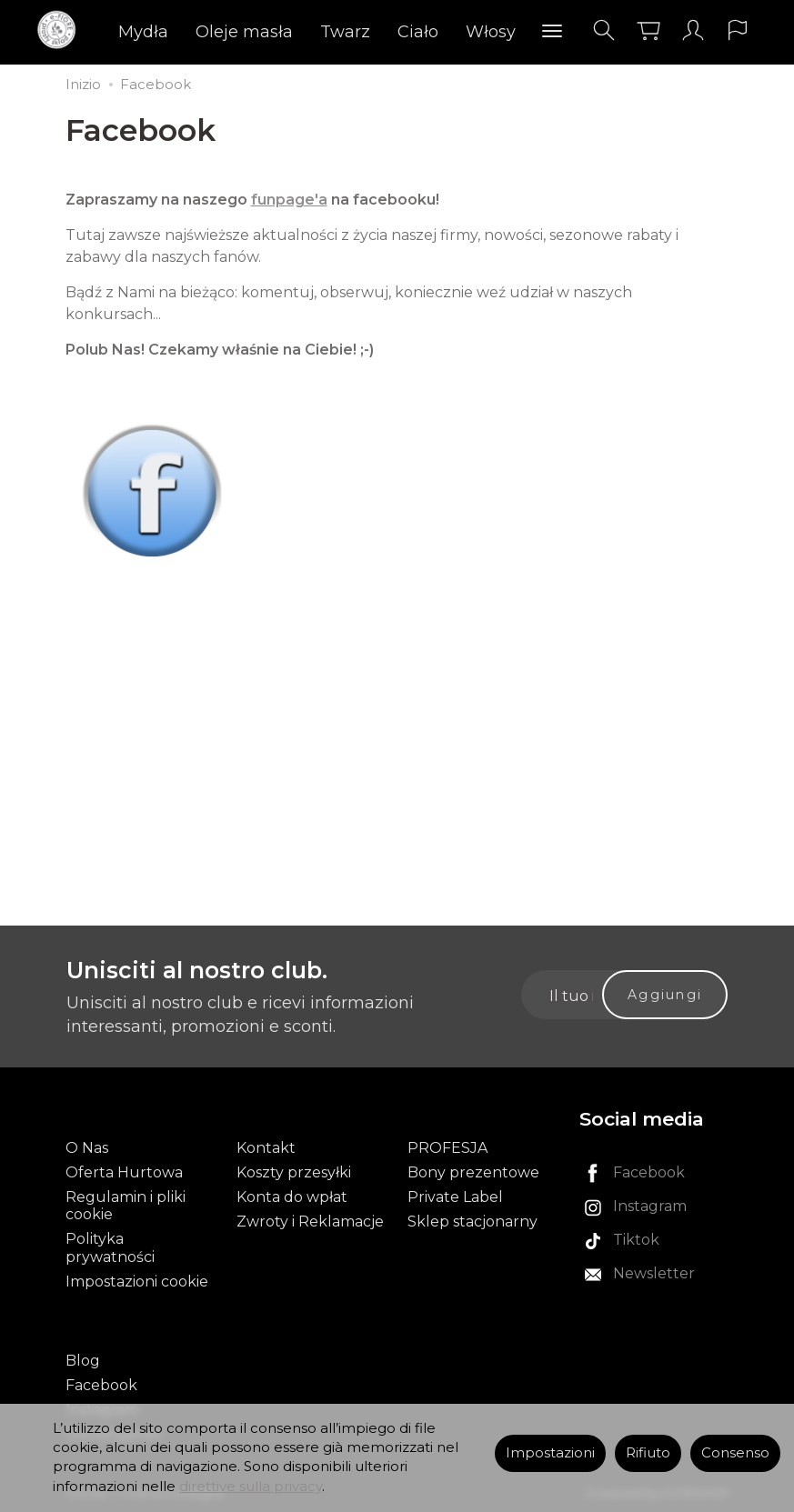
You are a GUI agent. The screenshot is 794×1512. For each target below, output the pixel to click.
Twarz (345, 32)
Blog (82, 1360)
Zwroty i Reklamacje (310, 1221)
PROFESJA (447, 1148)
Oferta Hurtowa (124, 1172)
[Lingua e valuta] (737, 30)
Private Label (455, 1197)
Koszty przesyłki (293, 1172)
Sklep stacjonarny (472, 1221)
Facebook (101, 1385)
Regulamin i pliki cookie (125, 1205)
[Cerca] (604, 30)
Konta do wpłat (291, 1197)
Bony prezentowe (473, 1172)
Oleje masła (244, 32)
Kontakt (266, 1148)
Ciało (417, 32)
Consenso (735, 1453)
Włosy (491, 32)
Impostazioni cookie (136, 1281)
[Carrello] (648, 30)
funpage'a (289, 199)
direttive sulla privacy (250, 1486)
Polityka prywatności (110, 1247)
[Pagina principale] (61, 30)
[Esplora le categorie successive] (552, 32)
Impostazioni (550, 1453)
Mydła (143, 32)
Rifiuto (648, 1453)
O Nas (86, 1148)
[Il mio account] (693, 30)
